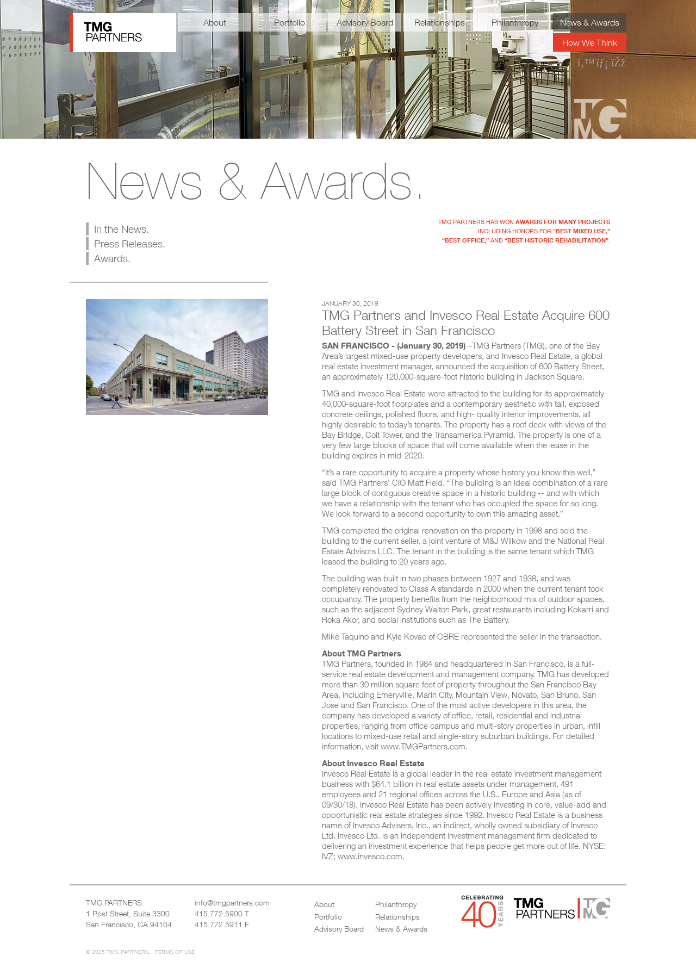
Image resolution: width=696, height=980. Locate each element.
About (214, 22)
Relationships (439, 22)
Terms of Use (175, 951)
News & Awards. (256, 180)
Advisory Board (365, 22)
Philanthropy (515, 22)
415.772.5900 (219, 913)
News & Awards (589, 22)
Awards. (112, 258)
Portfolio (289, 22)
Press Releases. (129, 244)
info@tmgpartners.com (232, 902)
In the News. (121, 229)
